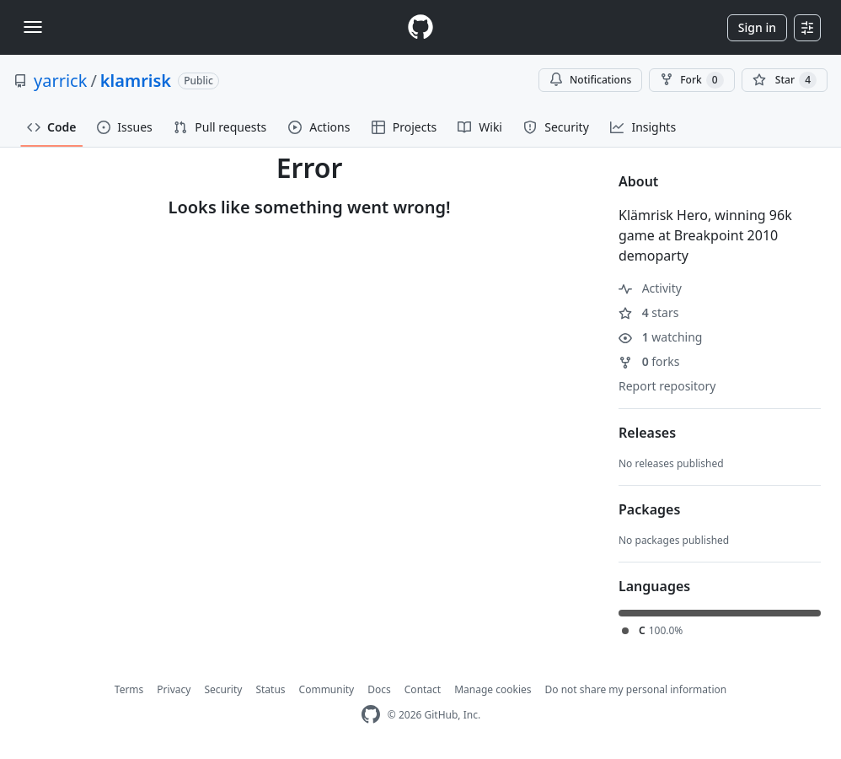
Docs (379, 689)
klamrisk (135, 80)
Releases (647, 432)
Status (270, 689)
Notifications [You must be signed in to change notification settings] (590, 80)
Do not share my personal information (636, 689)
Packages (649, 509)
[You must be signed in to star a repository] (785, 80)
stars (648, 312)
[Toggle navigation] (33, 27)
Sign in (757, 27)
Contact (422, 689)
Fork (691, 80)
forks (649, 361)
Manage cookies (492, 689)
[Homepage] (420, 27)
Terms (129, 689)
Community (327, 689)
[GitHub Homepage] (371, 714)
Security (223, 689)
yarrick (60, 80)
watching (660, 337)
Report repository (667, 386)
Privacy (173, 689)
